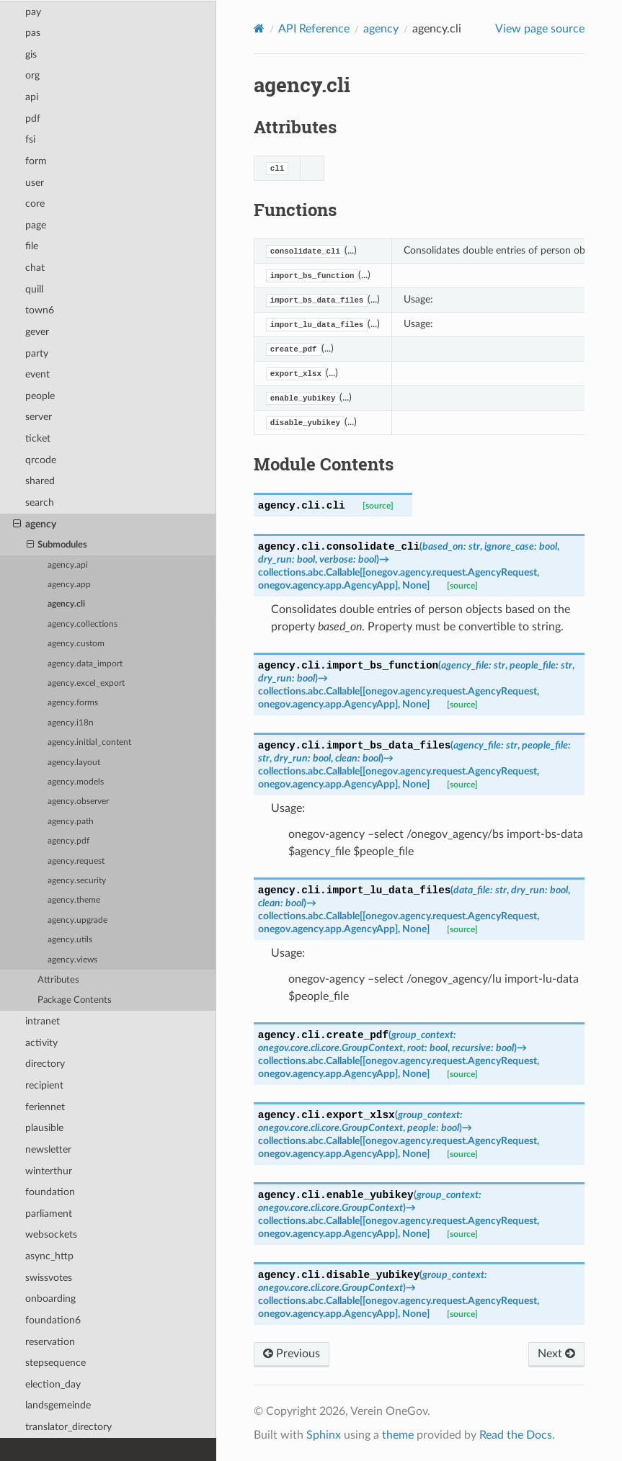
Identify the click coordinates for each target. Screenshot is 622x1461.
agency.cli (66, 604)
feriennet (45, 1107)
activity (41, 1042)
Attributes (58, 980)
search (39, 502)
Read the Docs (515, 1435)
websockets (51, 1234)
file (31, 246)
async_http (49, 1256)
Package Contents (74, 1000)
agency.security (77, 881)
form (36, 161)
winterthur (48, 1171)
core (35, 203)
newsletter (48, 1149)
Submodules (57, 545)
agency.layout (74, 763)
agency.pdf (68, 841)
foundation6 (53, 1320)
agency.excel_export (86, 683)
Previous (291, 1353)
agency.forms (73, 703)
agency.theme (74, 900)
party (36, 353)
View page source (540, 29)
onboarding (50, 1298)
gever (37, 331)
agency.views (72, 960)
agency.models (76, 782)
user (34, 182)
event (37, 374)
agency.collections (82, 624)
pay (33, 11)
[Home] (259, 28)
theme (398, 1435)
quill (34, 289)
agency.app (69, 585)
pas (32, 32)
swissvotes (48, 1277)
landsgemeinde (58, 1405)
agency (34, 524)
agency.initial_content (89, 742)
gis (31, 54)
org (32, 75)
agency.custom (76, 644)
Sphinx (323, 1435)
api (31, 96)
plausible (44, 1127)
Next (556, 1353)
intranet (42, 1021)
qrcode (40, 460)
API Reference (314, 29)
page (35, 225)
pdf (32, 118)
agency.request (76, 861)
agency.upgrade (77, 920)
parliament (48, 1213)
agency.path (71, 822)
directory (45, 1063)
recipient (44, 1085)
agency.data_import (85, 664)
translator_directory (68, 1426)
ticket (37, 438)
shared (40, 480)
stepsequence (55, 1362)
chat (35, 267)
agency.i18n (71, 723)
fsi (30, 139)
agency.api (68, 565)
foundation (50, 1192)
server (38, 416)
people (40, 395)
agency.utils (70, 940)
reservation (50, 1341)
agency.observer (78, 801)
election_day (53, 1384)
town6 (39, 310)
